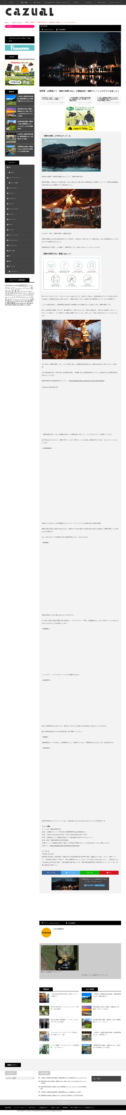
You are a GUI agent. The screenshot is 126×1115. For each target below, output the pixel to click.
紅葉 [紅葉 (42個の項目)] (13, 304)
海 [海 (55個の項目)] (32, 303)
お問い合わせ (32, 1107)
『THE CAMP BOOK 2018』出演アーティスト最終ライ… (64, 995)
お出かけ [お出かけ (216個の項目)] (23, 285)
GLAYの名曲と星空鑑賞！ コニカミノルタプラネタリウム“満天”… (64, 1021)
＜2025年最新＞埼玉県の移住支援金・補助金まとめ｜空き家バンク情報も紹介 (79, 99)
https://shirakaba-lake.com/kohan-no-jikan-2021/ (65, 845)
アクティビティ (101, 2)
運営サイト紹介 (55, 1107)
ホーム (11, 2)
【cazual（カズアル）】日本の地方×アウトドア (98, 1112)
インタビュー (89, 2)
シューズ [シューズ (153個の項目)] (9, 293)
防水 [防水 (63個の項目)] (29, 305)
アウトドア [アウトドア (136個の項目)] (10, 288)
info (10, 167)
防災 (10, 261)
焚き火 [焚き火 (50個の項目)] (7, 305)
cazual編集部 (62, 29)
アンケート (12, 193)
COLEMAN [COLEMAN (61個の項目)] (8, 285)
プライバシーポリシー (20, 1107)
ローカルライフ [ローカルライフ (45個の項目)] (25, 299)
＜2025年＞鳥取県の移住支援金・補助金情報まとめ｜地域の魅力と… (107, 995)
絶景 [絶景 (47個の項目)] (15, 305)
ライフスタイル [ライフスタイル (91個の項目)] (18, 297)
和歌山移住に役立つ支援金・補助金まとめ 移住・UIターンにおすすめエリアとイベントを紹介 (25, 112)
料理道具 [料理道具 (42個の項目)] (22, 303)
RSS (98, 1079)
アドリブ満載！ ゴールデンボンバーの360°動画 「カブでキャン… (65, 1046)
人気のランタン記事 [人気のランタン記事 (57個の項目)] (12, 301)
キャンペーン (12, 219)
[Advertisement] (80, 907)
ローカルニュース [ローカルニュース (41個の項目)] (16, 299)
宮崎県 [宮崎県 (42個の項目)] (17, 303)
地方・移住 (24, 2)
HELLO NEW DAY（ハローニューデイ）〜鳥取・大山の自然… (64, 1008)
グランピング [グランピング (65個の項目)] (24, 291)
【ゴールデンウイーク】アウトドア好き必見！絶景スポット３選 (64, 1033)
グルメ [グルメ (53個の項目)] (31, 291)
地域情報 (65, 1107)
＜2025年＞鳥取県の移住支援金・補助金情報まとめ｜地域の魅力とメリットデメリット (25, 99)
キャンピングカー (13, 209)
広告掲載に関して (43, 1107)
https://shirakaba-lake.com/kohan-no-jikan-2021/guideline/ (86, 381)
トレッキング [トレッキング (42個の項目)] (19, 295)
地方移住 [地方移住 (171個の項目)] (11, 303)
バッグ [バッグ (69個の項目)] (25, 295)
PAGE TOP (63, 1102)
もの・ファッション (63, 2)
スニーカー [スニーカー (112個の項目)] (18, 293)
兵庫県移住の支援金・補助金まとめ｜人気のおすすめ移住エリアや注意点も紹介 (25, 149)
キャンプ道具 (14, 182)
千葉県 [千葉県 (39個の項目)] (25, 301)
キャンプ (11, 214)
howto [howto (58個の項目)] (16, 285)
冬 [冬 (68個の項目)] (19, 301)
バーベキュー (14, 271)
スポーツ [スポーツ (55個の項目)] (25, 293)
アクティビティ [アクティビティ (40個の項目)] (19, 288)
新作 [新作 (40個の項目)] (25, 303)
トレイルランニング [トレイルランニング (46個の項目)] (10, 295)
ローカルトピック (50, 2)
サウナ (12, 172)
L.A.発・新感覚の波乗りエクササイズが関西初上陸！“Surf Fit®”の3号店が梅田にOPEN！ (107, 99)
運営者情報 (8, 1107)
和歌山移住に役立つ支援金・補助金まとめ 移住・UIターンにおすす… (107, 1008)
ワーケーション (13, 245)
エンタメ (11, 203)
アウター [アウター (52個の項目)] (30, 285)
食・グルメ (37, 2)
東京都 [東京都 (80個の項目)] (29, 303)
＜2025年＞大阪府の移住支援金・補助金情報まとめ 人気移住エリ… (107, 1033)
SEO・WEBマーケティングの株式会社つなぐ (82, 1107)
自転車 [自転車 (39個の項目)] (18, 304)
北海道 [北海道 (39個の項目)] (22, 301)
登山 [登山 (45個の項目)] (10, 304)
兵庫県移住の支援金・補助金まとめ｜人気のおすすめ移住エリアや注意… (107, 1046)
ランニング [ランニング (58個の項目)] (27, 297)
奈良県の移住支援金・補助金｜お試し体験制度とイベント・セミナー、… (107, 1021)
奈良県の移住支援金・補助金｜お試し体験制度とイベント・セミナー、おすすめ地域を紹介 (25, 125)
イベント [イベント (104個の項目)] (26, 288)
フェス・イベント (114, 2)
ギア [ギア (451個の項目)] (17, 290)
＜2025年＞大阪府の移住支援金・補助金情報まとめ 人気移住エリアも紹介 (25, 136)
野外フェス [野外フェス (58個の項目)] (24, 305)
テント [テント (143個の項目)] (31, 293)
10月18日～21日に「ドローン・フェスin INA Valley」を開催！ (52, 98)
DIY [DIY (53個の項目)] (13, 285)
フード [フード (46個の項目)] (10, 297)
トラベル (75, 2)
